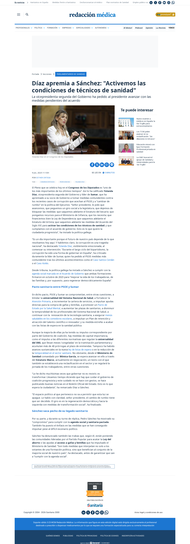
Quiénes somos (50, 537)
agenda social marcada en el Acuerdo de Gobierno (59, 274)
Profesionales (24, 28)
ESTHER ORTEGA (44, 178)
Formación (53, 28)
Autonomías (102, 28)
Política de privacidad (86, 537)
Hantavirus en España (39, 2)
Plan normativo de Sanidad (117, 2)
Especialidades (84, 28)
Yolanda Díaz (66, 246)
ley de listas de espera (80, 350)
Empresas (68, 28)
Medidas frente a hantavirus (64, 2)
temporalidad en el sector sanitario (57, 353)
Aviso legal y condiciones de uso (148, 513)
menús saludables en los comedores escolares (57, 319)
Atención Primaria (42, 302)
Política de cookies (110, 537)
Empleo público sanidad (142, 2)
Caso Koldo (51, 264)
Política (39, 28)
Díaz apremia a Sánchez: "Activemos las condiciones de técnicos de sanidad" (94, 87)
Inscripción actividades (135, 537)
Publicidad (65, 537)
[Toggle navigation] (19, 14)
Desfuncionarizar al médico (91, 2)
